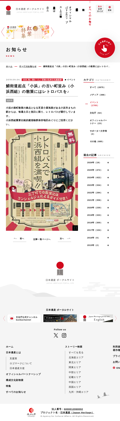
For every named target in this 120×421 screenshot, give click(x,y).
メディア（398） (98, 95)
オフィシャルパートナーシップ (69, 13)
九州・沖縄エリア (79, 392)
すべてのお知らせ (90, 14)
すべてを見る (76, 352)
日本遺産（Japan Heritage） (77, 412)
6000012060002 (73, 409)
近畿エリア (75, 377)
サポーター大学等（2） (98, 132)
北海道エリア (76, 357)
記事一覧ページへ (42, 239)
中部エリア (75, 372)
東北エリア (75, 362)
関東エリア (75, 367)
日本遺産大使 (17, 368)
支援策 (13, 358)
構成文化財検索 (77, 6)
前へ (22, 238)
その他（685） (97, 141)
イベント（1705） (94, 104)
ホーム (47, 7)
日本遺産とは (54, 8)
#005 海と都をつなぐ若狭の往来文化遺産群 (42, 80)
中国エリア (75, 382)
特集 (8, 386)
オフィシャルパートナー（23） (98, 122)
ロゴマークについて (21, 363)
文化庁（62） (96, 113)
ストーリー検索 (61, 9)
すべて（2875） (98, 87)
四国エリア (75, 387)
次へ (62, 238)
